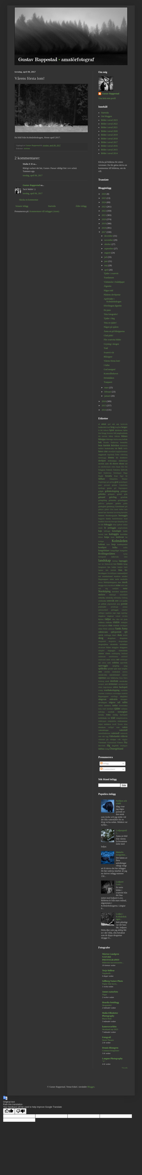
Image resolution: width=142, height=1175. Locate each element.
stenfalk (107, 672)
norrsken (115, 591)
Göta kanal (114, 509)
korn (108, 544)
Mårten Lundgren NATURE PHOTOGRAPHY (110, 957)
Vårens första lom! (112, 361)
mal (99, 576)
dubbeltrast (123, 461)
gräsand (101, 497)
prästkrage (114, 607)
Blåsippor (108, 356)
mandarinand (107, 576)
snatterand (101, 660)
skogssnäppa (123, 641)
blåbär (111, 436)
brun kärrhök (104, 445)
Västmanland (111, 743)
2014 (104, 410)
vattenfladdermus (104, 733)
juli (106, 257)
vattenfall (123, 730)
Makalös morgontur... (121, 853)
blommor (110, 433)
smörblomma (113, 657)
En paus (107, 310)
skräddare (123, 644)
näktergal (112, 595)
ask (113, 424)
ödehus (101, 749)
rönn (110, 625)
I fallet (107, 365)
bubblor (101, 448)
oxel (120, 601)
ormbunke (102, 601)
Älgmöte (107, 286)
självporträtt (116, 632)
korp (113, 544)
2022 (104, 211)
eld (126, 463)
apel (109, 424)
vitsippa (113, 739)
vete (99, 736)
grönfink (124, 497)
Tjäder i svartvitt (111, 273)
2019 (104, 223)
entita (113, 467)
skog (100, 637)
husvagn (114, 522)
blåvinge (109, 439)
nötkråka (101, 598)
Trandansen (109, 277)
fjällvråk (124, 470)
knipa (106, 537)
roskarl (117, 616)
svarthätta (124, 690)
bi (99, 430)
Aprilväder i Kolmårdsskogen (112, 300)
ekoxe (121, 463)
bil (101, 430)
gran (116, 482)
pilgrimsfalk (111, 604)
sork (109, 663)
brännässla (124, 446)
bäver (100, 451)
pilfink (103, 604)
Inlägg (104, 763)
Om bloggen (106, 116)
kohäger (101, 541)
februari (108, 391)
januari (107, 396)
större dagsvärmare (105, 687)
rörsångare (123, 626)
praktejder (102, 607)
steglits (124, 669)
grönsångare (122, 500)
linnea (120, 564)
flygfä (100, 476)
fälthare (101, 479)
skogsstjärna (103, 644)
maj (106, 265)
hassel (100, 512)
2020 (104, 219)
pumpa (125, 607)
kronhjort (102, 547)
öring (107, 749)
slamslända (123, 650)
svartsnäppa (117, 693)
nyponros (123, 591)
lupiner (100, 570)
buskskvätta (109, 448)
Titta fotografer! (111, 314)
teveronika (123, 705)
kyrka (125, 554)
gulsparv (109, 503)
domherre (123, 458)
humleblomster (117, 519)
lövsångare (102, 573)
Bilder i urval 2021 (109, 127)
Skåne (108, 647)
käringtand (102, 557)
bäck (120, 448)
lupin (125, 567)
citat (106, 451)
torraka (101, 715)
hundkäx (101, 522)
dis (117, 458)
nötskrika (109, 598)
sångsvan (102, 699)
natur (125, 588)
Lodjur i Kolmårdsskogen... (121, 916)
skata (119, 635)
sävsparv (124, 699)
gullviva (101, 503)
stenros (125, 672)
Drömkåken (109, 378)
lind (115, 564)
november (109, 240)
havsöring (117, 512)
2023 (104, 206)
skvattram (101, 647)
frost (116, 476)
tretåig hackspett (120, 715)
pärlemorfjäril (103, 610)
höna (115, 525)
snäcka (113, 660)
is (105, 527)
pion (118, 604)
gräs (125, 494)
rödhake (109, 622)
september (109, 248)
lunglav (120, 567)
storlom (27, 148)
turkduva (107, 724)
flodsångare (117, 473)
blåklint (117, 436)
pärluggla (115, 610)
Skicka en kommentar (28, 199)
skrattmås (114, 644)
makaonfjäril (122, 573)
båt (116, 448)
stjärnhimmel (114, 675)
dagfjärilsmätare (121, 452)
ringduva (101, 616)
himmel (101, 515)
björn (125, 430)
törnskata (102, 727)
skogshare (111, 638)
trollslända (102, 718)
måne (118, 585)
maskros (117, 576)
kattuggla (114, 534)
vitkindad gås (103, 739)
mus (119, 582)
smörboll (124, 657)
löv (126, 570)
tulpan (100, 724)
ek (111, 463)
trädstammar (122, 721)
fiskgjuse (101, 470)
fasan (118, 467)
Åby (125, 742)
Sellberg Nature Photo (112, 981)
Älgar (104, 994)
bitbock (106, 430)
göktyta (101, 509)
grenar (114, 485)
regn (118, 613)
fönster (124, 479)
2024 (104, 202)
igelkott (119, 525)
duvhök (101, 463)
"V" (103, 1061)
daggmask (102, 454)
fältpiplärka (114, 479)
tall (118, 702)
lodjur (114, 567)
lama (125, 557)
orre (117, 600)
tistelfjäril (110, 709)
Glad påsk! (108, 335)
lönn (120, 570)
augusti (107, 252)
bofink (124, 439)
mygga (101, 585)
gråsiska (101, 494)
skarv (114, 635)
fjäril (100, 473)
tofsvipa (101, 712)
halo (126, 509)
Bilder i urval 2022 (109, 123)
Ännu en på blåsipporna (114, 331)
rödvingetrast (103, 626)
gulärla (118, 503)
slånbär (101, 653)
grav (100, 485)
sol (99, 663)
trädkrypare (102, 721)
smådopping (116, 653)
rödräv (116, 622)
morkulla (123, 579)
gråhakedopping (112, 491)
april (106, 270)
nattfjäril (115, 588)
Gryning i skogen (111, 344)
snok (108, 659)
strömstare (113, 684)
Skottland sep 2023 (110, 1029)
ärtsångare (123, 746)
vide (103, 736)
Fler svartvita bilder (112, 339)
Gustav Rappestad (31, 185)
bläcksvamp (117, 439)
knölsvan (120, 537)
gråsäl (119, 494)
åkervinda (101, 746)
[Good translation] (9, 1111)
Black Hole (107, 1019)
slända (107, 653)
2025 (104, 198)
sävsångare (102, 702)
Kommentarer (107, 769)
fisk (126, 467)
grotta (109, 488)
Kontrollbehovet (111, 373)
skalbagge (107, 635)
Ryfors (101, 619)
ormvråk (110, 600)
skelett (125, 635)
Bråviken (115, 445)
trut (109, 718)
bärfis (125, 448)
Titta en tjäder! (110, 323)
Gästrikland (119, 506)
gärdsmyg (111, 506)
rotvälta (124, 616)
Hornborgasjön (111, 515)
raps (114, 613)
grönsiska (112, 500)
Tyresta (120, 724)
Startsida (52, 206)
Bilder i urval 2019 (109, 135)
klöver (100, 537)
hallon (121, 509)
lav (103, 564)
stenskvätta (102, 675)
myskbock (111, 585)
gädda (125, 503)
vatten (124, 727)
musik (124, 582)
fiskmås (109, 470)
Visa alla (124, 1068)
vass (118, 727)
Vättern (120, 742)
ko (126, 537)
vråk (119, 739)
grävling (113, 497)
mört (122, 585)
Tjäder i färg (109, 318)
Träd (106, 348)
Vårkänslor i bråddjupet (114, 282)
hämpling (121, 522)
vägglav (124, 739)
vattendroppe (103, 730)
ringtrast (110, 616)
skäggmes (123, 647)
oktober (108, 244)
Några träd (108, 290)
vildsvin (123, 736)
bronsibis (123, 442)
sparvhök (123, 663)
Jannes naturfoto (110, 991)
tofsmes (124, 709)
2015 (104, 405)
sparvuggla (103, 665)
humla (108, 518)
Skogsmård (106, 1005)
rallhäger (101, 613)
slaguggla (111, 650)
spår (115, 669)
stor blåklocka (112, 678)
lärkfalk (113, 570)
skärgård (101, 651)
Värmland (102, 742)
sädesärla (113, 699)
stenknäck (116, 672)
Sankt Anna (121, 628)
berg (113, 427)
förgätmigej (102, 482)
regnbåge (124, 613)
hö (99, 525)
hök (102, 525)
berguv (124, 427)
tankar (115, 705)
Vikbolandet (114, 736)
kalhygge (107, 531)
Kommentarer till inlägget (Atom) (44, 211)
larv (99, 564)
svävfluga (114, 696)
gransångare (123, 482)
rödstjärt (124, 622)
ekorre (115, 463)
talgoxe (112, 702)
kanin (125, 531)
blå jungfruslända (120, 433)
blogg (104, 433)
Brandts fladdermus (111, 442)
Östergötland (116, 748)
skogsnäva (112, 641)
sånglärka (123, 696)
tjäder (117, 708)
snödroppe (123, 660)
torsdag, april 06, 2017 (32, 175)
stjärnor (124, 675)
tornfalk (111, 712)
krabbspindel (122, 544)
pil (99, 604)
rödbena (101, 622)
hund (125, 519)
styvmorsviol (122, 684)
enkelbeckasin (106, 467)
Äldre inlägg (81, 206)
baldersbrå (102, 427)
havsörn (124, 512)
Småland (124, 653)
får (126, 476)
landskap (104, 560)
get (108, 482)
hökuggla (108, 524)
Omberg (124, 598)
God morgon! (110, 369)
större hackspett (120, 687)
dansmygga (102, 458)
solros (104, 663)
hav (105, 512)
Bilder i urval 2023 (109, 120)
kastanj (100, 534)
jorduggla (112, 528)
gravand (107, 485)
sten (100, 671)
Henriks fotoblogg (110, 1002)
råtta (117, 619)
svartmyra (108, 693)
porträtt (124, 604)
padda (125, 601)
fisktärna (116, 470)
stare (119, 669)
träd (113, 717)
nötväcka (117, 598)
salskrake (111, 629)
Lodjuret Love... (119, 883)
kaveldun (123, 534)
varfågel (111, 727)
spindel (110, 669)
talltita (100, 706)
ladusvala (115, 557)
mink (112, 579)
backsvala (124, 424)
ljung (125, 564)
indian (125, 525)
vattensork (123, 733)
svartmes (101, 693)
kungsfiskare (103, 550)
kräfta (125, 547)
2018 (104, 228)
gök (126, 506)
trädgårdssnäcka (121, 718)
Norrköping (104, 591)
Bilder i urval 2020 (109, 131)
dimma (111, 457)
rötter (100, 629)
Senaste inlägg (21, 206)
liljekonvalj (109, 564)
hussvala (108, 522)
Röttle (105, 629)
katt (106, 534)
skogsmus (123, 638)
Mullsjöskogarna (110, 582)
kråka (115, 547)
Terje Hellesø (108, 970)
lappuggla (123, 561)
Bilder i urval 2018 (109, 138)
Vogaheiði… (107, 973)
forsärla (108, 476)
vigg (107, 736)
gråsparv (111, 494)
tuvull (114, 724)
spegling (116, 666)
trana (108, 714)
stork (107, 681)
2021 (104, 215)
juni (106, 261)
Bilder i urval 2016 (109, 146)
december (108, 236)
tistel (104, 709)
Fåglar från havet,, (109, 984)
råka (113, 619)
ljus (108, 567)
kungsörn (123, 550)
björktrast (118, 430)
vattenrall (115, 733)
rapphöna (108, 613)
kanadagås (116, 531)
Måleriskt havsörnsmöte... (113, 962)
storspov (101, 684)
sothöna (115, 662)
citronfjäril (112, 452)
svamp (100, 690)
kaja (100, 531)
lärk (107, 570)
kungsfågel (115, 550)
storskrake (123, 681)
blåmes (124, 436)
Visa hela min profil (107, 98)
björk (111, 430)
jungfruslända (122, 528)
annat (103, 424)
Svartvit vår (109, 352)
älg (108, 745)
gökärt (106, 509)
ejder (107, 463)
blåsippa (102, 439)
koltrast (101, 544)
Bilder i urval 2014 (109, 153)
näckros (101, 594)
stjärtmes (102, 678)
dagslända (110, 455)
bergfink (118, 427)
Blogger (90, 1087)
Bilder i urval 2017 (109, 142)
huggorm (101, 519)
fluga (125, 473)
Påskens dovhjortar (112, 294)
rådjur (108, 619)
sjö (125, 631)
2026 (104, 194)
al (99, 424)
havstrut (110, 512)
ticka (100, 709)
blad (99, 433)
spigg (125, 666)
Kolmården (119, 541)
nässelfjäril (123, 595)
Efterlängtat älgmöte (113, 305)
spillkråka (102, 668)
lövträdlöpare (112, 573)
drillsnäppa (112, 461)
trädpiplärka (112, 721)
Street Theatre (108, 1040)
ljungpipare (102, 567)
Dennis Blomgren (110, 1048)
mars (106, 387)
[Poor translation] (20, 1111)
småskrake (102, 657)
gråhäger (124, 491)
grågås (100, 491)
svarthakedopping (111, 690)
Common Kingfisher (110, 1050)
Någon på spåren (111, 327)
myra (106, 585)
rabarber (124, 610)
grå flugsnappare (120, 488)
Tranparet (108, 382)
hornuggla (123, 515)
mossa (100, 582)
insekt (100, 528)
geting (112, 482)
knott (113, 537)
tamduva (107, 705)
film (122, 467)
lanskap (115, 561)
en (99, 467)
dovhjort (102, 460)
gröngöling (102, 500)
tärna (125, 724)
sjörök (100, 635)
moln (117, 579)
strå (106, 684)
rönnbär (116, 625)
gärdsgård (102, 506)
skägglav (115, 647)
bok (100, 442)
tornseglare (122, 712)
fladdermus (107, 473)
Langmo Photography (112, 1058)
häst (126, 522)
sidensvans (103, 632)
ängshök (115, 745)
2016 (104, 401)
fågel (121, 476)
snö (117, 659)
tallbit (124, 702)
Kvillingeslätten (106, 553)
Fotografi (106, 1037)
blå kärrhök (102, 436)
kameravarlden (109, 1026)
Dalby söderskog (121, 455)
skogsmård (102, 641)
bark (108, 427)
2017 (104, 232)
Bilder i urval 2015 (109, 149)
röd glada (123, 619)
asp (117, 424)
